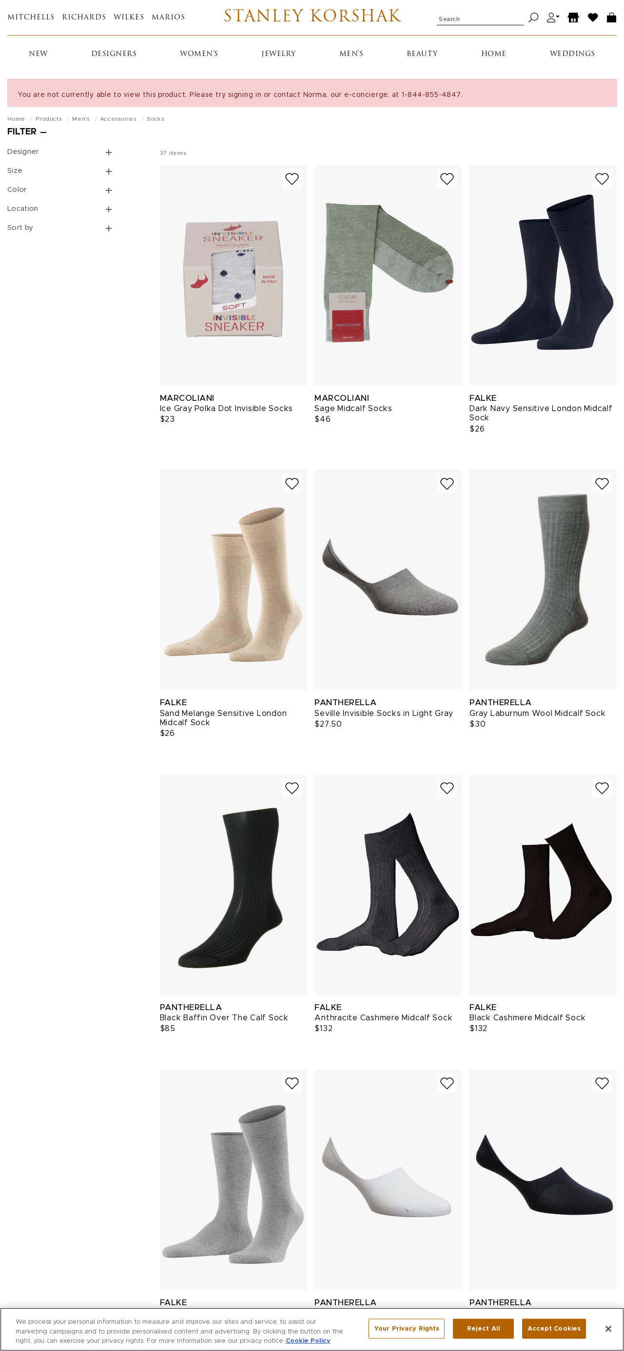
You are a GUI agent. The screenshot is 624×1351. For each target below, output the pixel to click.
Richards (84, 17)
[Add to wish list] (292, 179)
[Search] (533, 18)
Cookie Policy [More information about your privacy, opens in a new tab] (308, 1343)
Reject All (483, 1330)
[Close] (608, 1330)
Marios (168, 17)
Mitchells (31, 17)
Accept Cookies (554, 1330)
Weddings (572, 54)
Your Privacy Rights (406, 1330)
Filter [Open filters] (22, 132)
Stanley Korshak (312, 17)
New (38, 54)
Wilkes (129, 17)
